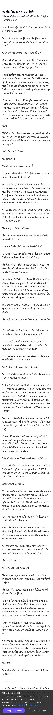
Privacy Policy (33, 705)
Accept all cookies (14, 711)
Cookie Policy (20, 705)
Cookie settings (39, 711)
